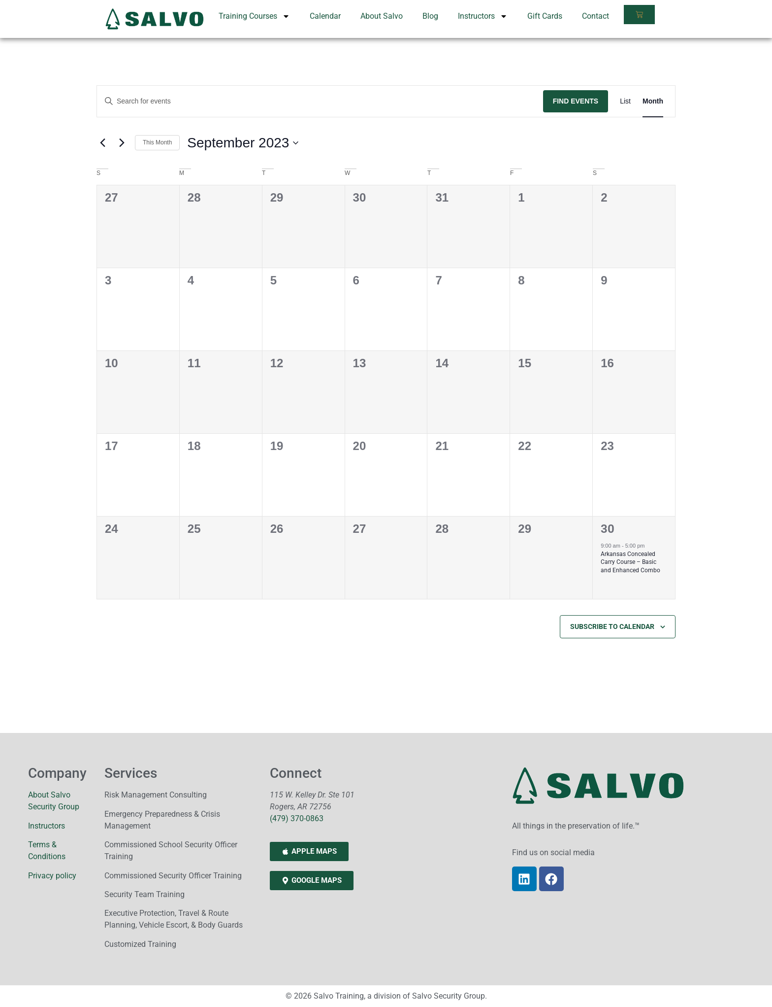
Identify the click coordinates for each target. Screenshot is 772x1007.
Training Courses (254, 16)
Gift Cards (544, 16)
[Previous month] (102, 143)
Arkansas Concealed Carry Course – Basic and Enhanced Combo (630, 562)
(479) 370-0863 (296, 818)
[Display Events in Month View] (653, 101)
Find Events (576, 101)
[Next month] (122, 143)
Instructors (483, 16)
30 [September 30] (607, 529)
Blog (430, 16)
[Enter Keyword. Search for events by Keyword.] (320, 101)
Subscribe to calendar (612, 626)
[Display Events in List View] (625, 101)
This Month (157, 142)
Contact (595, 16)
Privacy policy (52, 875)
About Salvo (381, 16)
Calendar (325, 16)
